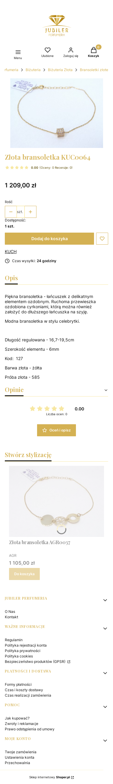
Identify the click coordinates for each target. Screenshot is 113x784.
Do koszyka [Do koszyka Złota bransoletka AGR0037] (24, 574)
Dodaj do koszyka (49, 238)
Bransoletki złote (94, 69)
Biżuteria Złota (60, 69)
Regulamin (14, 640)
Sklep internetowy (49, 777)
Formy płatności (18, 684)
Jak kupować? (17, 718)
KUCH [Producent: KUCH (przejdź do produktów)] (11, 251)
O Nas (10, 611)
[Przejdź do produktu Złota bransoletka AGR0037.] (56, 501)
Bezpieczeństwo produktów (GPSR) (35, 661)
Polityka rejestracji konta (26, 645)
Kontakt (11, 617)
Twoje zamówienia (20, 752)
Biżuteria (33, 69)
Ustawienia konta (19, 757)
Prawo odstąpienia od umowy (30, 729)
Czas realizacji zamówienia (28, 695)
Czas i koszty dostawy (24, 690)
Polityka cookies (19, 656)
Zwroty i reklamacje (21, 723)
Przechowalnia (17, 762)
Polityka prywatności (22, 650)
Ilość (9, 201)
